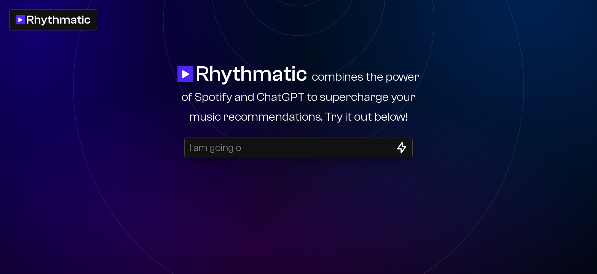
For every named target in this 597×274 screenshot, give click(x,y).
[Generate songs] (402, 147)
